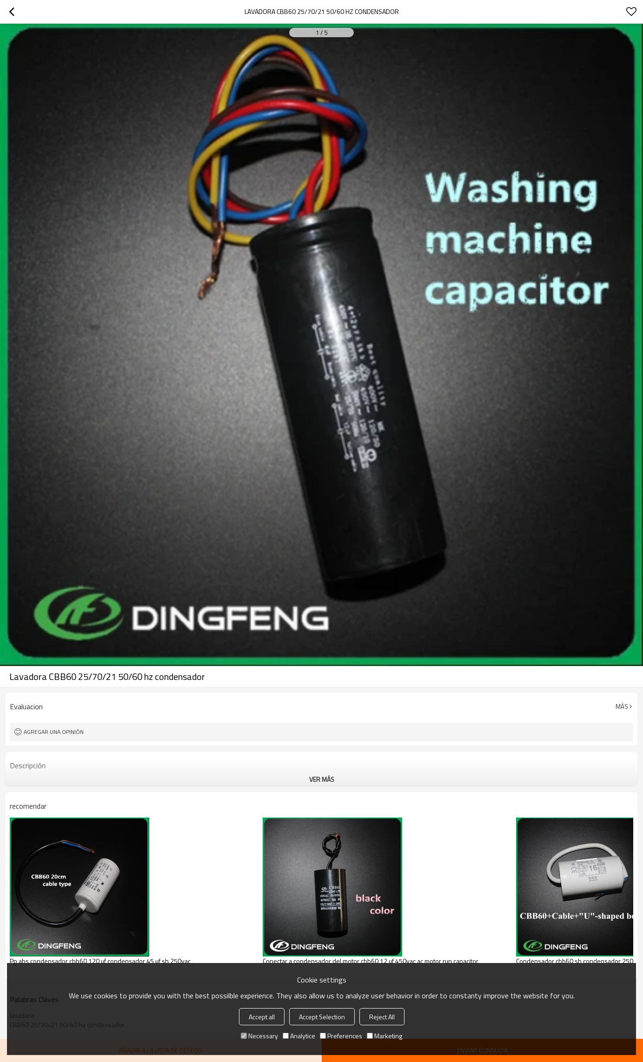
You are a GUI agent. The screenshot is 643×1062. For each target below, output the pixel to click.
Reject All (382, 1017)
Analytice (299, 1036)
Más (622, 706)
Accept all (262, 1017)
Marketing (384, 1036)
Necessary (259, 1036)
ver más (321, 779)
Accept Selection (322, 1017)
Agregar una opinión (54, 731)
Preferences (341, 1036)
